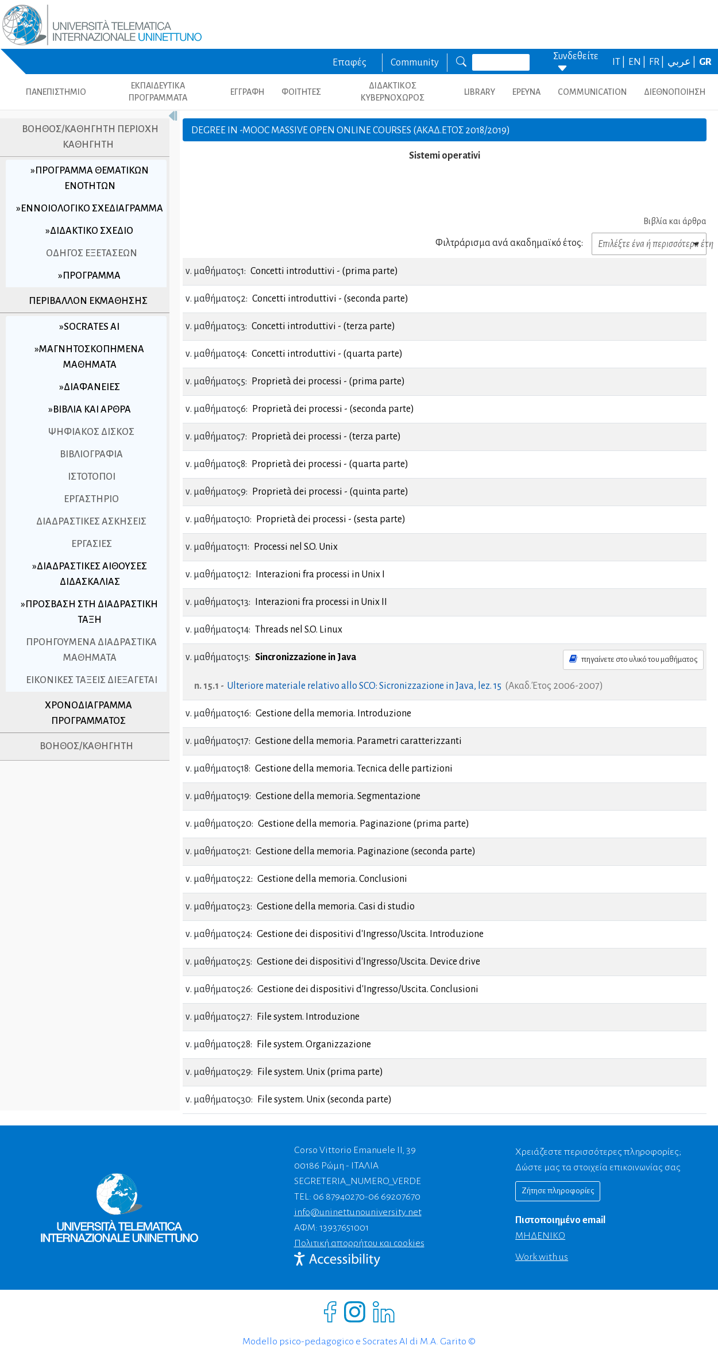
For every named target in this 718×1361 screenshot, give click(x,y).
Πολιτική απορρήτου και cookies (359, 1243)
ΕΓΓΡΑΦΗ (247, 92)
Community (415, 62)
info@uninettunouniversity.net (358, 1212)
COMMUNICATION (592, 92)
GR (705, 62)
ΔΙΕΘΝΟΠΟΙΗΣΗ (674, 92)
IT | (619, 62)
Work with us (541, 1257)
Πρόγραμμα (88, 291)
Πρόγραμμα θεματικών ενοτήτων (87, 178)
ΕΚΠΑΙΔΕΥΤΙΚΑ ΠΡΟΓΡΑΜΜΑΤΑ (158, 91)
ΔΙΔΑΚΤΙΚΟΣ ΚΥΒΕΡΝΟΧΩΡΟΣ (392, 91)
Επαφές (349, 62)
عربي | (682, 62)
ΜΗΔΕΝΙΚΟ (540, 1236)
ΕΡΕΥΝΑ (526, 92)
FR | (657, 62)
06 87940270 (339, 1197)
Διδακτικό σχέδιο (87, 246)
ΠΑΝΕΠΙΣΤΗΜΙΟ (56, 92)
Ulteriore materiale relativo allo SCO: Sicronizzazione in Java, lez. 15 (364, 686)
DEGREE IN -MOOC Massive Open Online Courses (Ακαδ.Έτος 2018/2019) (350, 130)
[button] (649, 244)
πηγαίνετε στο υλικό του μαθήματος (633, 659)
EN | (637, 62)
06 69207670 (394, 1197)
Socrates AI (87, 342)
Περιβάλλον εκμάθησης (84, 316)
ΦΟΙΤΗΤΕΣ (301, 92)
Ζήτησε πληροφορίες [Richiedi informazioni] (558, 1190)
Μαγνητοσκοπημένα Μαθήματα (87, 372)
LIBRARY (479, 92)
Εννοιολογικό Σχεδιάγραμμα (86, 216)
